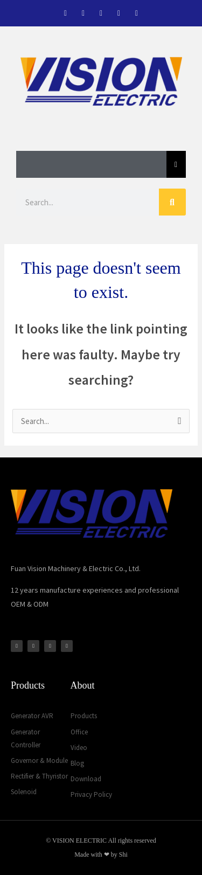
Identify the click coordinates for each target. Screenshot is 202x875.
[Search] (172, 202)
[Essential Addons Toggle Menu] (176, 164)
